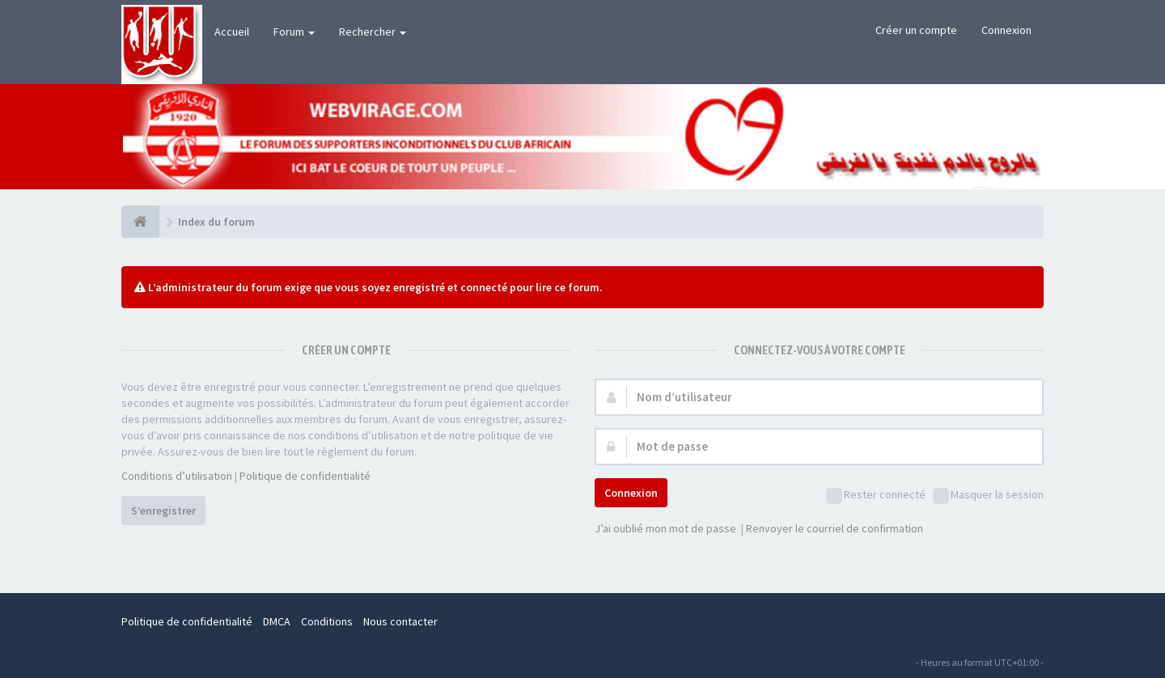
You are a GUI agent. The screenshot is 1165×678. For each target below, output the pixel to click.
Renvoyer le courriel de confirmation (834, 528)
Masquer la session (988, 495)
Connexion (1006, 30)
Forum (294, 31)
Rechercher (372, 31)
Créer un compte (916, 30)
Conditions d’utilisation (176, 475)
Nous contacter (400, 621)
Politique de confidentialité (305, 475)
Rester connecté (876, 495)
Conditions (327, 621)
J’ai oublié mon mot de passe (665, 528)
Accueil (231, 31)
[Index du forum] (140, 222)
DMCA (276, 621)
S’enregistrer (163, 510)
